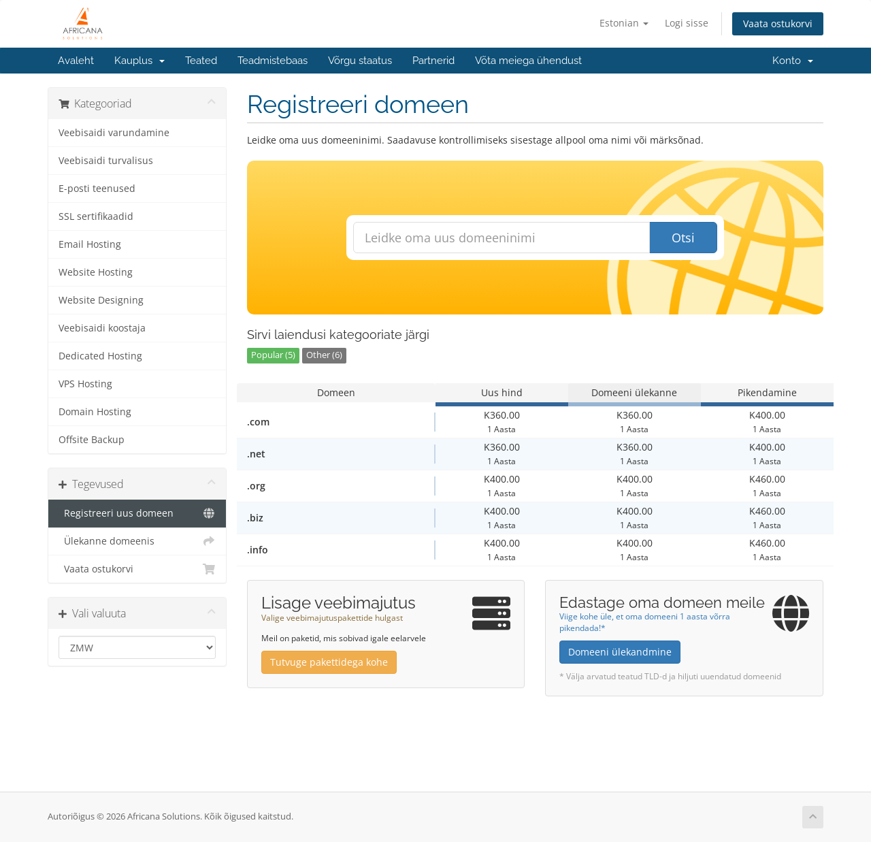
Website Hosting (96, 272)
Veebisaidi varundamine (114, 133)
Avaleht (76, 60)
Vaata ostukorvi (777, 23)
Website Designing (101, 300)
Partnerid (433, 60)
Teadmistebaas (272, 60)
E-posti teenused (97, 188)
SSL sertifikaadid (96, 216)
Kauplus (139, 60)
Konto (792, 60)
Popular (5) (273, 355)
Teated (201, 60)
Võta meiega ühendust (528, 60)
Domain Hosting (95, 412)
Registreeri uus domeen (137, 513)
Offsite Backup (92, 440)
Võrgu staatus (360, 60)
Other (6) (324, 355)
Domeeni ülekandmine (620, 651)
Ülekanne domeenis (137, 541)
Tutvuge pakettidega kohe (329, 661)
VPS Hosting (85, 384)
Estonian (623, 22)
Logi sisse (686, 22)
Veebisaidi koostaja (102, 328)
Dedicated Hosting (100, 356)
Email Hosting (90, 244)
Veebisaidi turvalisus (106, 161)
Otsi (683, 237)
